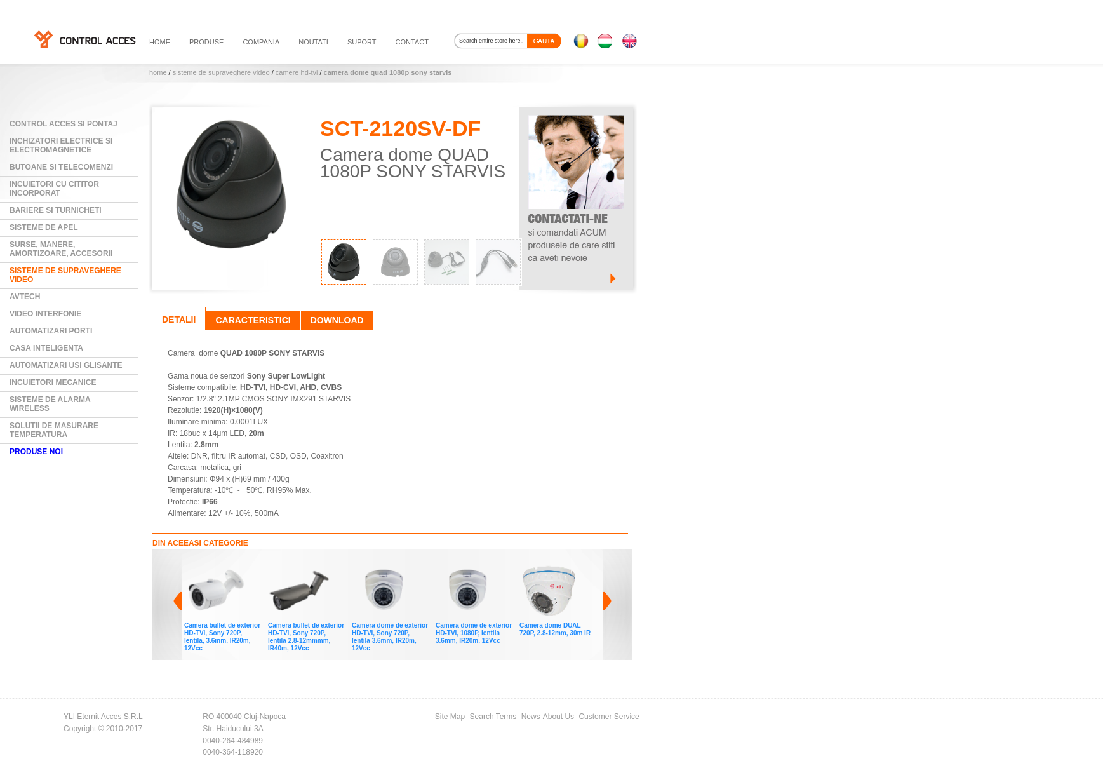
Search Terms (493, 716)
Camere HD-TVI (297, 72)
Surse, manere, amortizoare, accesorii (61, 249)
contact (412, 42)
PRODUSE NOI (36, 451)
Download (337, 320)
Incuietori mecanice (53, 382)
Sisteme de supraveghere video (221, 72)
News (530, 716)
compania (261, 42)
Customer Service (608, 716)
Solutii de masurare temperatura (54, 430)
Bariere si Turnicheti (56, 210)
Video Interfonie (45, 313)
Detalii (179, 319)
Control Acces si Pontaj (63, 123)
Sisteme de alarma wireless (50, 404)
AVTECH (25, 296)
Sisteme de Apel (44, 227)
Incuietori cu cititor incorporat (54, 189)
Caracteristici (252, 320)
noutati (313, 42)
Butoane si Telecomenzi (61, 167)
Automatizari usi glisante (66, 365)
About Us (558, 716)
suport (362, 42)
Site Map (450, 716)
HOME (159, 42)
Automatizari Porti (51, 331)
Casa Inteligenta (46, 348)
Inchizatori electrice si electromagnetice (61, 145)
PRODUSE (206, 42)
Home (158, 72)
